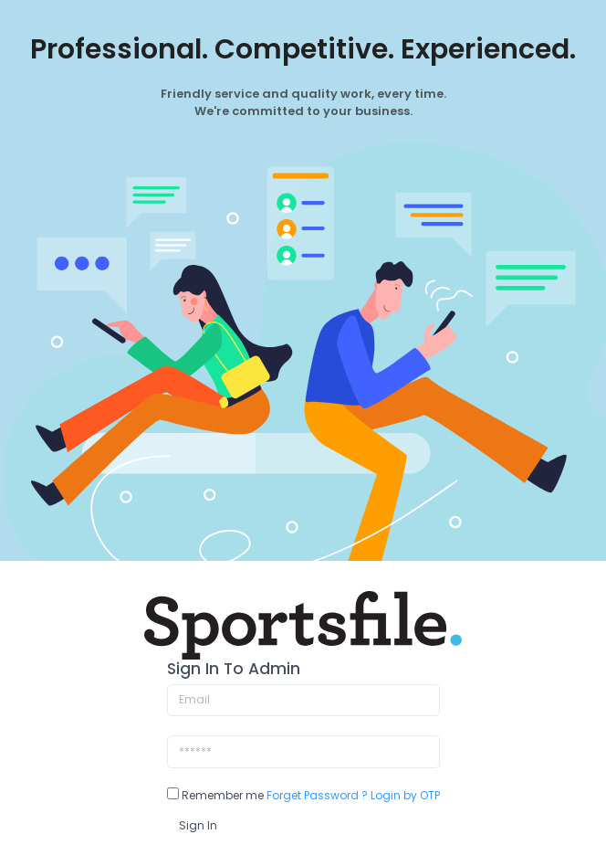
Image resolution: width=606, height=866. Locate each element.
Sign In (198, 825)
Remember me (215, 795)
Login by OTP (405, 795)
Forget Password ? (317, 795)
